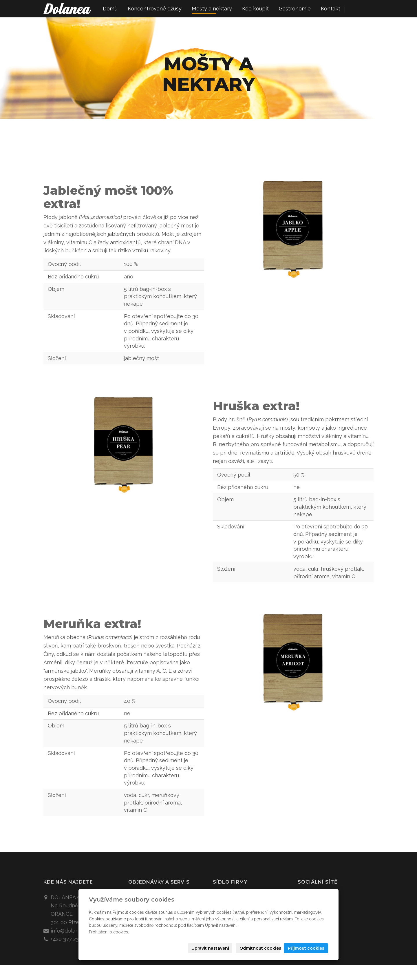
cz (353, 9)
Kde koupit (255, 9)
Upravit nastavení (210, 948)
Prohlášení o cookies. (109, 932)
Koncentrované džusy (155, 9)
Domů (110, 9)
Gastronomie (295, 9)
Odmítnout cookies (259, 948)
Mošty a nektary (212, 9)
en (363, 9)
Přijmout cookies (306, 948)
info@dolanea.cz (71, 931)
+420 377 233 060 (72, 939)
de (373, 9)
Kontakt (330, 9)
